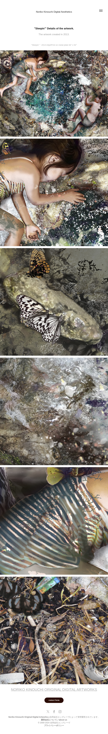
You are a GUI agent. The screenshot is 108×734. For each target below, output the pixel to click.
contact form (54, 700)
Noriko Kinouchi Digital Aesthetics (54, 11)
